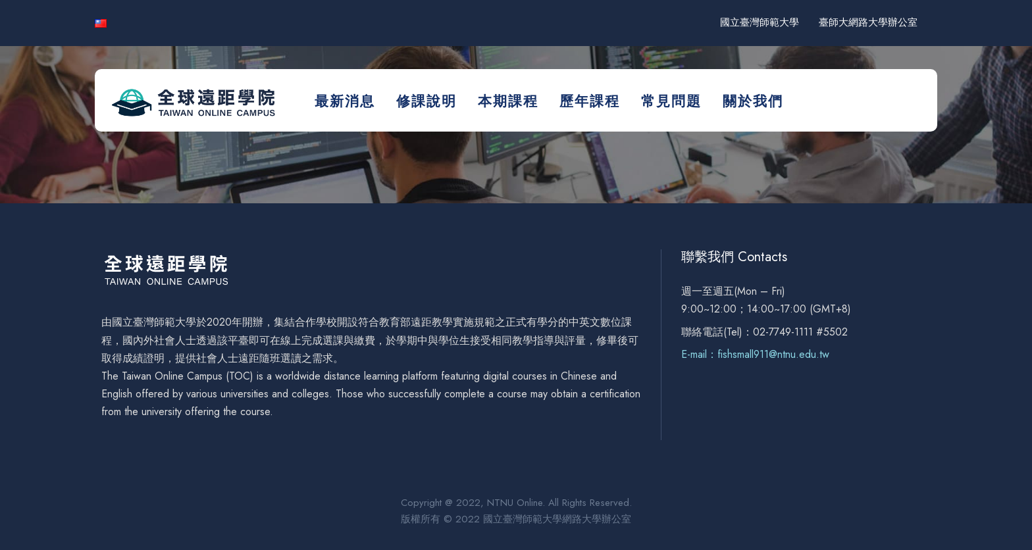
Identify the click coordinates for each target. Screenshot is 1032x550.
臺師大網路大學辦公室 (868, 22)
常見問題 (671, 101)
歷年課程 (589, 101)
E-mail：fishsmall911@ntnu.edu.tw (755, 354)
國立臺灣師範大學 (759, 22)
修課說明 (426, 101)
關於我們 (753, 101)
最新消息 (345, 101)
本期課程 (508, 101)
